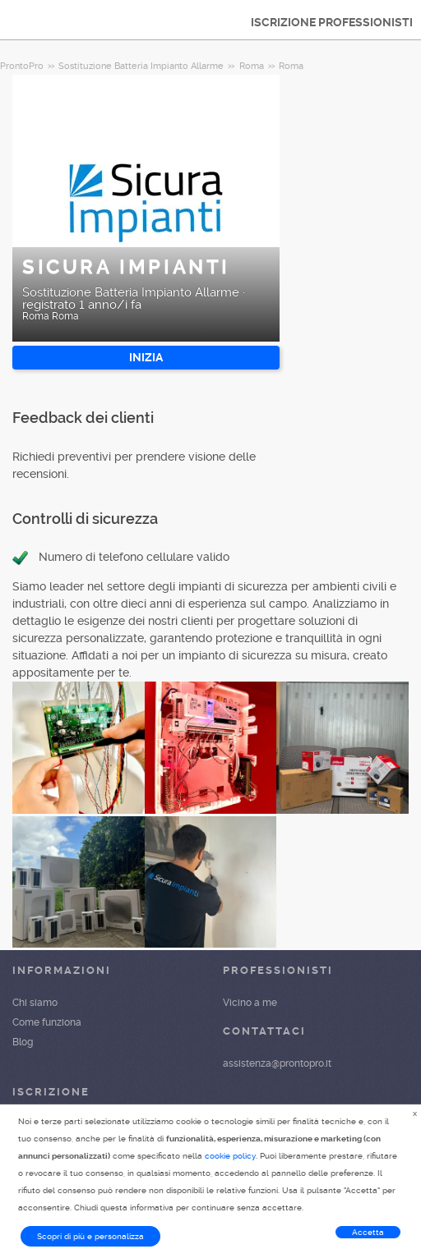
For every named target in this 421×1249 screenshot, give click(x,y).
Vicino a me (250, 1002)
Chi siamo (35, 1002)
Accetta (368, 1232)
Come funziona (46, 1022)
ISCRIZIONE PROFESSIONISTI (332, 22)
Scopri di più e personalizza (90, 1236)
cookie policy (230, 1155)
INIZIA (146, 357)
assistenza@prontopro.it (277, 1063)
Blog (22, 1042)
